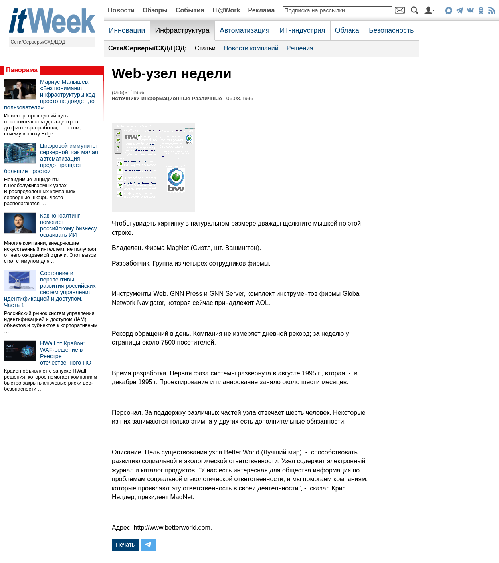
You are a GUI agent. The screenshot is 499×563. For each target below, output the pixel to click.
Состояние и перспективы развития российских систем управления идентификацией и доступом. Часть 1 (50, 289)
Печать (125, 544)
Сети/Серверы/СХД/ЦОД (38, 42)
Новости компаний (251, 48)
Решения (300, 48)
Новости (121, 10)
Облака (347, 30)
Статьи (205, 48)
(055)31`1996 (128, 92)
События (190, 10)
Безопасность (391, 30)
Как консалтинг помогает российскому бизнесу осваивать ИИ (68, 225)
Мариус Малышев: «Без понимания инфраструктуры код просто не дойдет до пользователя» (49, 95)
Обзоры (155, 10)
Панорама (22, 70)
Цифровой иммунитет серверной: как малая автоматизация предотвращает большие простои (51, 158)
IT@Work (226, 10)
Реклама (261, 10)
